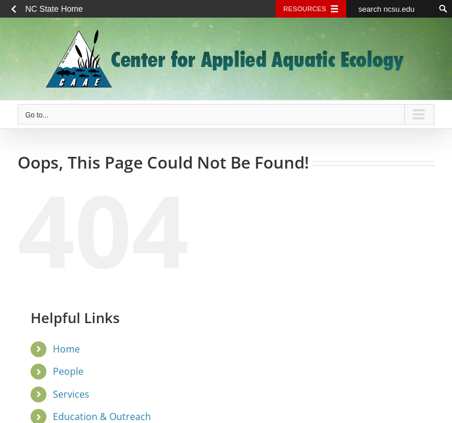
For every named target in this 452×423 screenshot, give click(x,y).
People (68, 371)
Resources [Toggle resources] (304, 8)
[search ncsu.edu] (390, 9)
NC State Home (54, 9)
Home (66, 349)
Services (71, 394)
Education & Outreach (102, 416)
